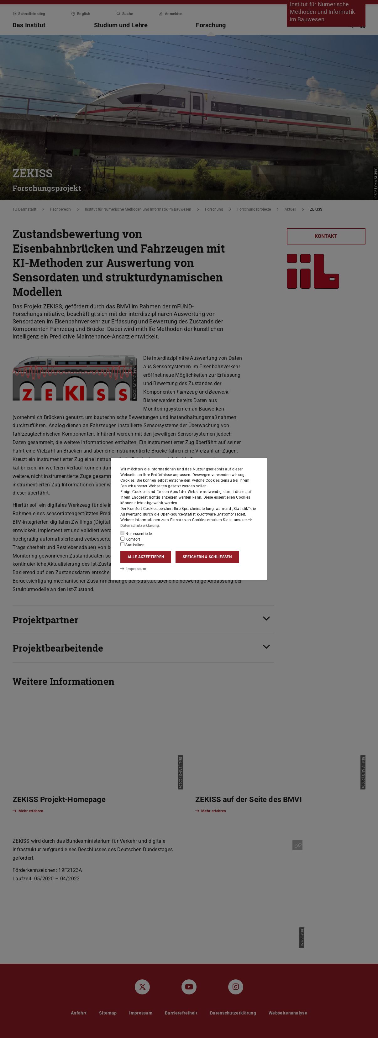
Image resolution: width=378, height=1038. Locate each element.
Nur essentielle (136, 533)
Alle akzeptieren (146, 557)
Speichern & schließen (207, 557)
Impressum (133, 568)
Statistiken (132, 544)
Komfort (130, 539)
